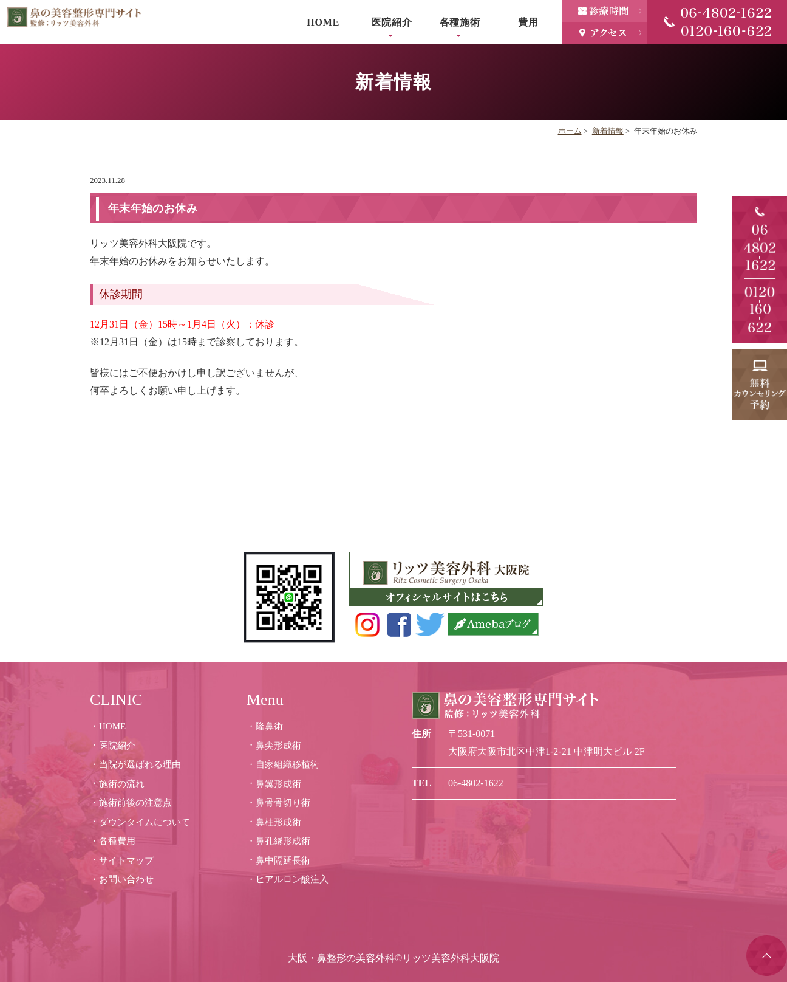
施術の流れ (122, 784)
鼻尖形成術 (278, 745)
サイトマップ (126, 860)
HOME (323, 22)
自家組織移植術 (287, 764)
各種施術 (460, 22)
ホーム (570, 131)
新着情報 (608, 131)
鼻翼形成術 (278, 784)
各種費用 (117, 841)
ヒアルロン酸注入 (292, 879)
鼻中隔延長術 (283, 860)
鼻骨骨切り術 (283, 803)
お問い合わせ (126, 879)
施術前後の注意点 (135, 803)
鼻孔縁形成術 (283, 841)
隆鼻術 (269, 726)
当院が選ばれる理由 (140, 764)
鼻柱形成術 (278, 822)
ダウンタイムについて (144, 822)
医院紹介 (391, 22)
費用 (528, 22)
